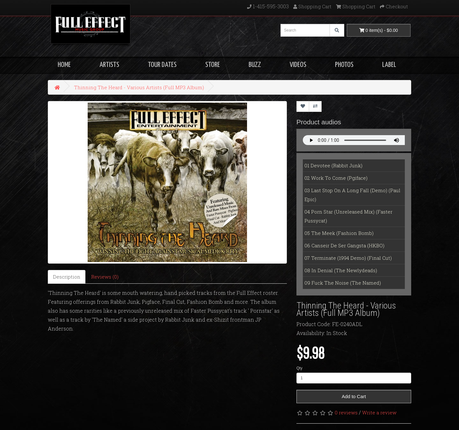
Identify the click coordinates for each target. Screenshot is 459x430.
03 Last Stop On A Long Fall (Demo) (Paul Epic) (352, 194)
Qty (299, 368)
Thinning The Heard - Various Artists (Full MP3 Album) (139, 87)
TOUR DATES (162, 65)
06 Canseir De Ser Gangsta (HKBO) (344, 245)
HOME (64, 65)
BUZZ (255, 65)
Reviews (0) (105, 276)
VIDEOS (298, 65)
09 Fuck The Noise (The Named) (342, 283)
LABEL (389, 65)
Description (66, 276)
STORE (212, 65)
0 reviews (346, 412)
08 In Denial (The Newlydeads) (340, 270)
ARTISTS (109, 65)
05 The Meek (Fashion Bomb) (339, 233)
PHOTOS (344, 65)
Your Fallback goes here (353, 140)
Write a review (379, 412)
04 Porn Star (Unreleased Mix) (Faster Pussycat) (348, 216)
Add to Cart (354, 396)
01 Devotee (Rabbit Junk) (333, 165)
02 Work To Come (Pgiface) (336, 178)
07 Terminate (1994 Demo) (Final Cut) (348, 258)
